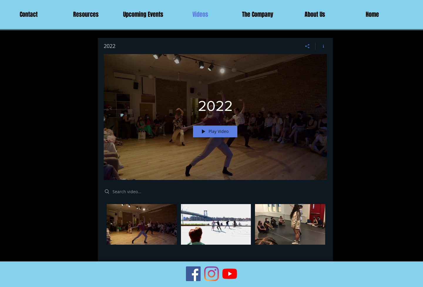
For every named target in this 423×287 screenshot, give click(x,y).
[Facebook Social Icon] (193, 273)
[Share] (307, 46)
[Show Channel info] (321, 46)
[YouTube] (229, 273)
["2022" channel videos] (215, 228)
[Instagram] (211, 273)
